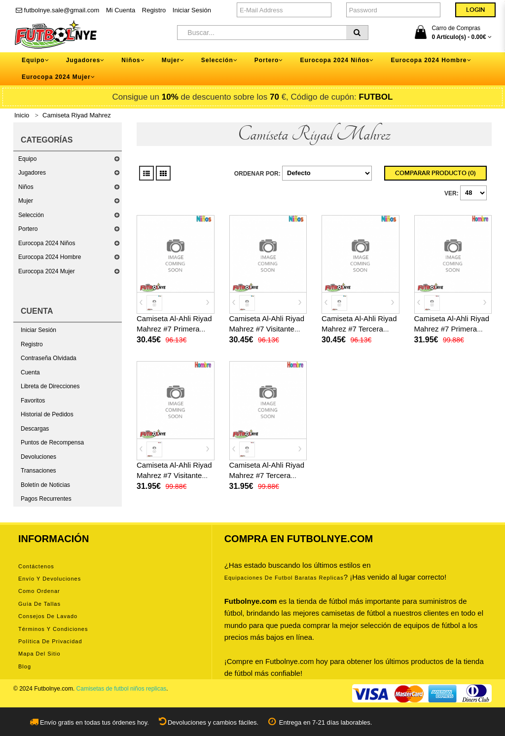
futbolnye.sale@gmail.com (57, 10)
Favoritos (33, 400)
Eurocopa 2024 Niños (46, 243)
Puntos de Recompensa (52, 442)
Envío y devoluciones (49, 579)
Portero (27, 228)
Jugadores (32, 172)
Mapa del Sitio (39, 654)
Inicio (21, 115)
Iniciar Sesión (192, 10)
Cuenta (30, 372)
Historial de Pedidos (47, 414)
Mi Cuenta (120, 10)
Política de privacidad (50, 641)
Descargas (35, 428)
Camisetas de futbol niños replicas (121, 688)
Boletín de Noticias (45, 484)
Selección (31, 215)
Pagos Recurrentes (46, 498)
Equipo (27, 158)
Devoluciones (38, 456)
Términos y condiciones (53, 629)
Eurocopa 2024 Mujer (46, 271)
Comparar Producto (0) (435, 173)
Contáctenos (36, 566)
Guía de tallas (39, 604)
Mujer (25, 200)
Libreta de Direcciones (50, 386)
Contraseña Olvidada (48, 358)
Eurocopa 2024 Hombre (49, 257)
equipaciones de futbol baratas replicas (284, 578)
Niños (26, 187)
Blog (24, 666)
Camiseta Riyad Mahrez (76, 115)
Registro (154, 10)
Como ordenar (39, 591)
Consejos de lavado (47, 616)
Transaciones (38, 470)
